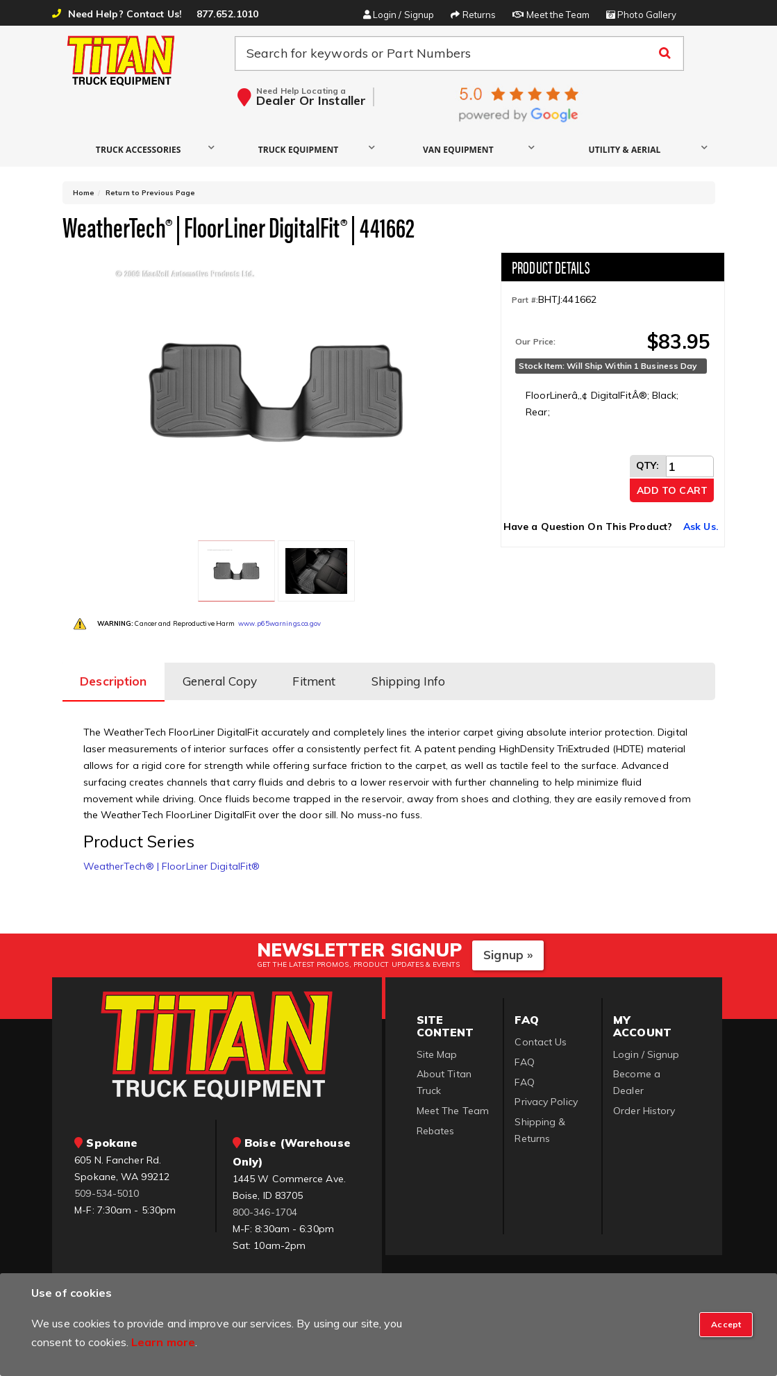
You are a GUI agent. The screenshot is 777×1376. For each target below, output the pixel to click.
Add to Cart (672, 490)
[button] (142, 149)
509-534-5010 (106, 1183)
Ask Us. (701, 526)
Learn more (163, 1342)
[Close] (726, 1324)
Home (83, 192)
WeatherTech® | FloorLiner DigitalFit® (171, 856)
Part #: (525, 300)
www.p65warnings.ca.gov (279, 618)
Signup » (508, 945)
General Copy (223, 673)
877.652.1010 (227, 14)
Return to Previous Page (150, 192)
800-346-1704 (265, 1203)
